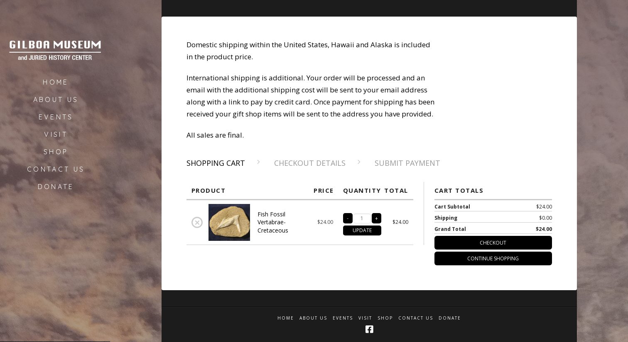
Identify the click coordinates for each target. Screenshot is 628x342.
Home (285, 318)
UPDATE (362, 230)
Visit (365, 318)
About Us (313, 318)
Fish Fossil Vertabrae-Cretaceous (273, 222)
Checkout (493, 242)
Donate (450, 318)
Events (343, 318)
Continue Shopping (493, 258)
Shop (385, 318)
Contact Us (415, 318)
